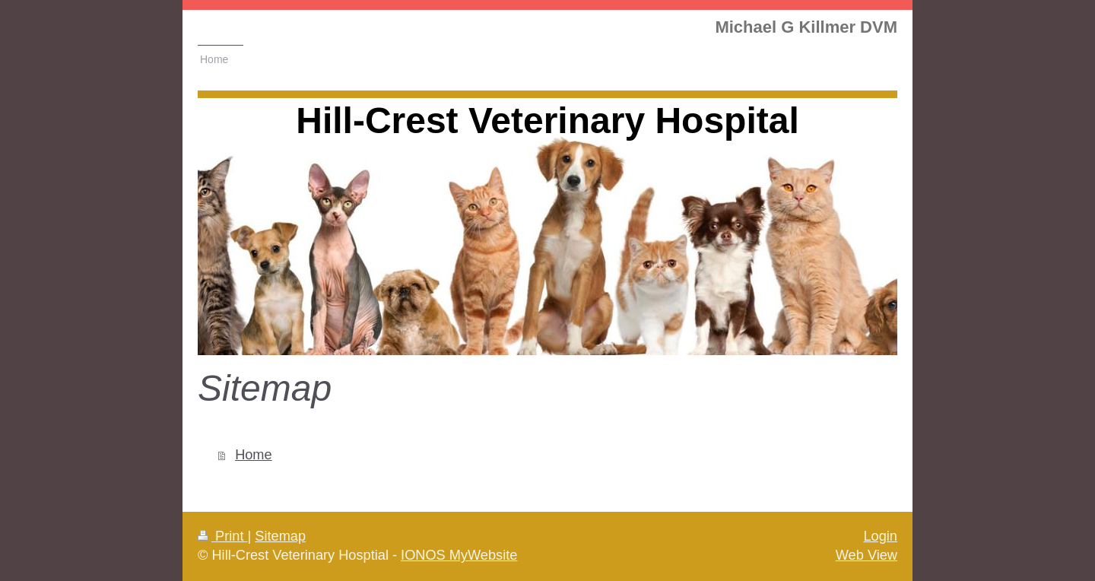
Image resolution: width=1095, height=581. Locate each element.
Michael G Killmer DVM (806, 27)
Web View (866, 555)
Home (253, 454)
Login (880, 536)
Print (223, 536)
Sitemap (280, 536)
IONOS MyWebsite (459, 555)
